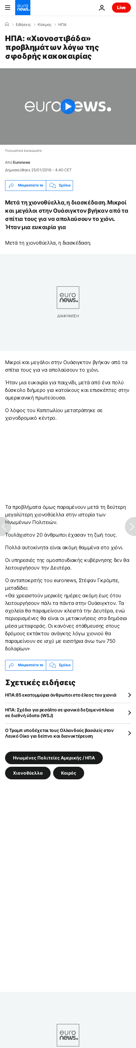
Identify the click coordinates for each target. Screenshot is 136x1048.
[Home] (7, 24)
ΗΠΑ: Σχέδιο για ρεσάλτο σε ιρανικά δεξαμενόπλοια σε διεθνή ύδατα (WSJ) (59, 712)
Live (121, 7)
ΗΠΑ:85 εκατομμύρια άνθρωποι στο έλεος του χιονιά (60, 695)
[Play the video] (68, 106)
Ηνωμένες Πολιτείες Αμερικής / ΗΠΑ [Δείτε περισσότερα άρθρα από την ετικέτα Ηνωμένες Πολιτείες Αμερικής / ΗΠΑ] (54, 757)
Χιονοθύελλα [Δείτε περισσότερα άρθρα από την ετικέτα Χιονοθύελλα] (28, 772)
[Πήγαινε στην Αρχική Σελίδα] (22, 7)
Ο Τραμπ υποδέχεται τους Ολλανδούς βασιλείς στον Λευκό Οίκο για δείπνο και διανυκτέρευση (59, 733)
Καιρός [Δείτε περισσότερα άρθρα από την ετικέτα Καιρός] (68, 772)
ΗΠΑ (62, 25)
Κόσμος (44, 25)
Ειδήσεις (23, 25)
